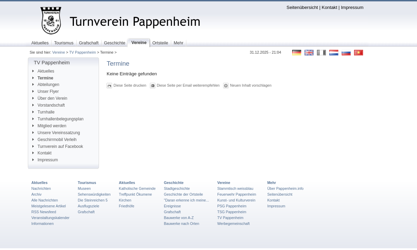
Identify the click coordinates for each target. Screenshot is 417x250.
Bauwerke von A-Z (179, 218)
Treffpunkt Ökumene (135, 194)
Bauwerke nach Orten (181, 223)
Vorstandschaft (48, 105)
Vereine (58, 52)
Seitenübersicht (302, 7)
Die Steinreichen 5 (93, 200)
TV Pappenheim (82, 52)
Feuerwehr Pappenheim (236, 194)
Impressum (352, 7)
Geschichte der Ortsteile (183, 194)
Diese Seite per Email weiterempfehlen (188, 85)
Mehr (271, 183)
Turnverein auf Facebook (57, 146)
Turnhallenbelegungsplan (58, 119)
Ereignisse (172, 206)
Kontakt (329, 7)
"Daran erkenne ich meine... (186, 200)
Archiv (36, 194)
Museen (84, 188)
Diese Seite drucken (129, 85)
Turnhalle (43, 112)
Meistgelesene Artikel (48, 206)
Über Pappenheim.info (285, 188)
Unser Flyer (45, 91)
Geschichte (174, 183)
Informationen (42, 223)
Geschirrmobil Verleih (54, 139)
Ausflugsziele (88, 206)
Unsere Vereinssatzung (56, 132)
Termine (42, 78)
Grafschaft (86, 212)
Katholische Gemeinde (137, 188)
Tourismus (87, 183)
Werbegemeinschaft (233, 223)
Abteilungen (45, 84)
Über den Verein (49, 98)
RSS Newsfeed (43, 212)
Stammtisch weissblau (235, 188)
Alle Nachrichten (44, 200)
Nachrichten (41, 188)
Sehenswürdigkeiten (94, 194)
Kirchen (125, 200)
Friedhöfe (126, 206)
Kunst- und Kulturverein (236, 200)
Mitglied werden (49, 125)
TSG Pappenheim (231, 212)
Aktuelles (43, 71)
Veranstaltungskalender (50, 218)
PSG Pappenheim (231, 206)
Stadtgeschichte (177, 188)
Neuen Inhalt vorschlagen (250, 85)
